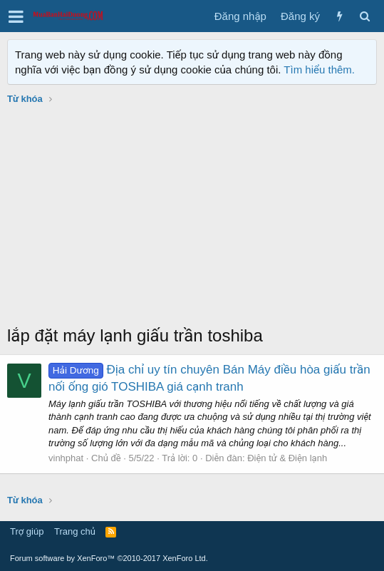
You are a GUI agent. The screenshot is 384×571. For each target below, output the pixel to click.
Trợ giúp (26, 531)
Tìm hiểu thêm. (319, 69)
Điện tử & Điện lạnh (287, 458)
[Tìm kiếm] (364, 16)
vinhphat (65, 458)
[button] (16, 16)
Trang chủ (74, 531)
